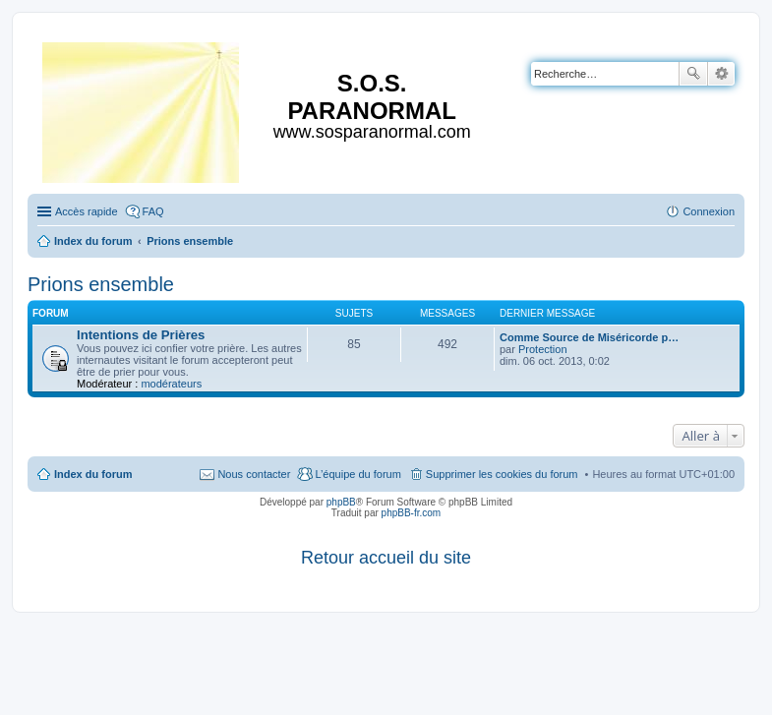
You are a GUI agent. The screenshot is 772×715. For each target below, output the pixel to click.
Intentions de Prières (141, 335)
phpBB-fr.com (412, 512)
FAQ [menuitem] (153, 211)
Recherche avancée (721, 74)
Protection (542, 349)
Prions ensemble (101, 284)
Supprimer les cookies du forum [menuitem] (502, 474)
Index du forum (93, 474)
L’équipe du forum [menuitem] (357, 474)
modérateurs (171, 383)
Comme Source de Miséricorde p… (589, 337)
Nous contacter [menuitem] (253, 474)
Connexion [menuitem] (709, 211)
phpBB (341, 502)
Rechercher (693, 74)
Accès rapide (86, 211)
